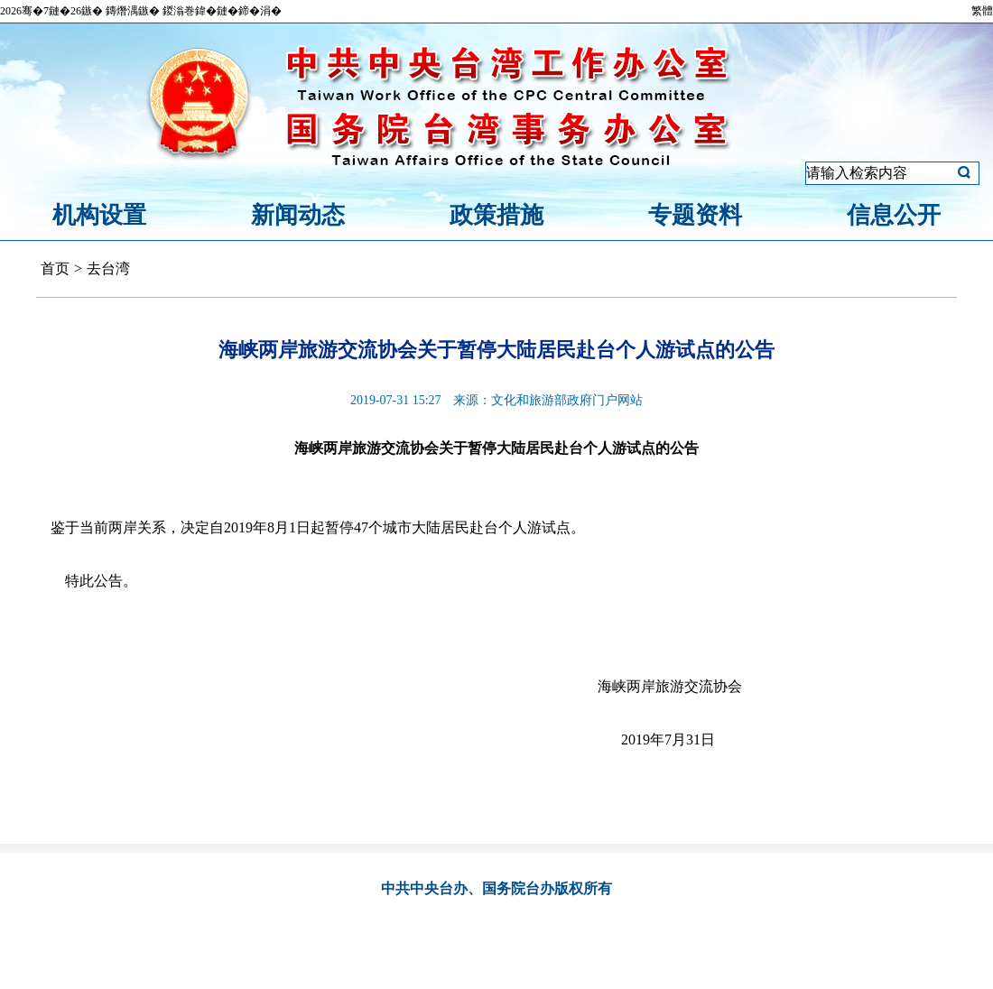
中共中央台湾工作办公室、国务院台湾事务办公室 (496, 84)
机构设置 (99, 215)
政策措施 (496, 215)
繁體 (982, 11)
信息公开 (894, 215)
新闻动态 (298, 215)
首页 (55, 268)
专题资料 (695, 215)
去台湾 (108, 268)
